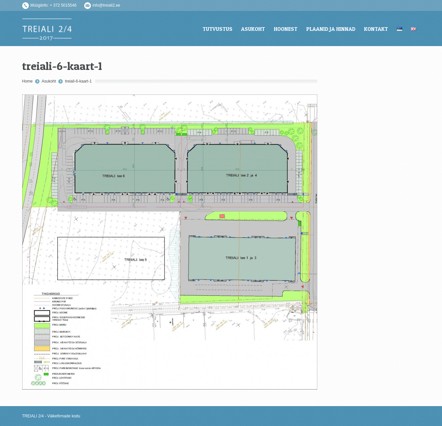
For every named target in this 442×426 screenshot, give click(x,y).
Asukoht (49, 81)
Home (27, 81)
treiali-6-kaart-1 (78, 81)
